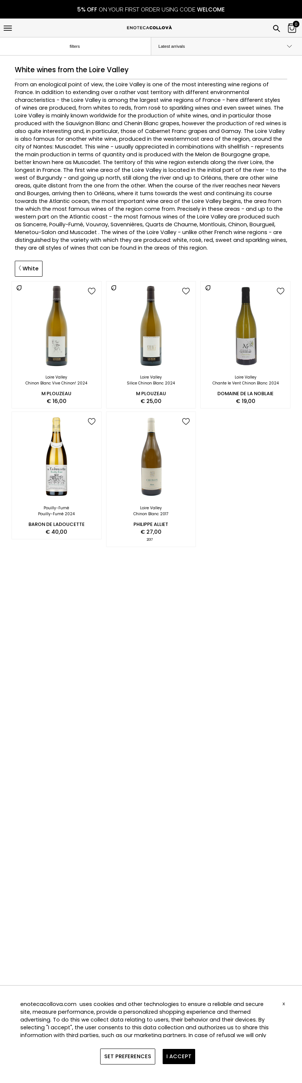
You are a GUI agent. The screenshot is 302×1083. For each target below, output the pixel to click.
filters (80, 46)
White (28, 268)
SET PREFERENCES (127, 1056)
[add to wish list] (92, 291)
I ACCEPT (178, 1056)
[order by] (226, 46)
